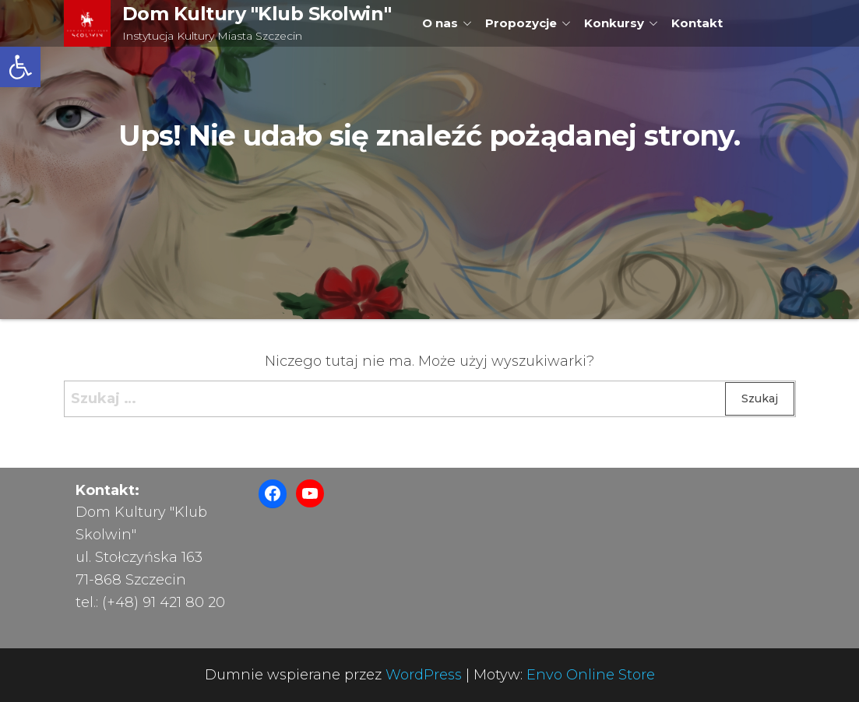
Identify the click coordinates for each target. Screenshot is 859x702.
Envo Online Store (590, 674)
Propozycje (521, 23)
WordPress (423, 674)
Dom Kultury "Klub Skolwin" (257, 13)
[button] (20, 67)
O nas (440, 23)
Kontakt (697, 23)
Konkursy (614, 23)
